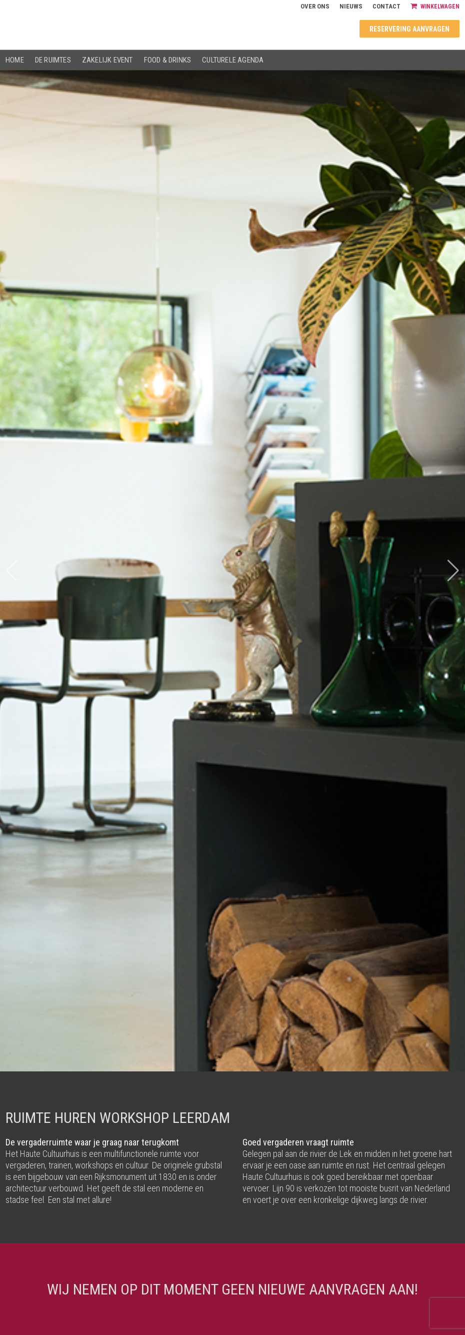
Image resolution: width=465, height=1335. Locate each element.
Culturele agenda (233, 60)
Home (15, 60)
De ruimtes (53, 60)
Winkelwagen (435, 6)
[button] (453, 571)
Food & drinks (168, 60)
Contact (386, 6)
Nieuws (351, 6)
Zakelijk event (107, 60)
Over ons (315, 6)
